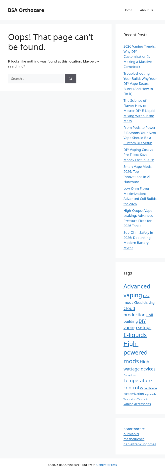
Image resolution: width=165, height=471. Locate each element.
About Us (146, 10)
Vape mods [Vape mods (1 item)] (150, 394)
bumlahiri (131, 434)
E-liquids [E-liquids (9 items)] (135, 335)
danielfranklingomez (140, 444)
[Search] (70, 78)
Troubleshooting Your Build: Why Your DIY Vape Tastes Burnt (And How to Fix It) (140, 83)
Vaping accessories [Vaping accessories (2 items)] (137, 404)
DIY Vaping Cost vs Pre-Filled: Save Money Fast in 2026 (139, 154)
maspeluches (134, 439)
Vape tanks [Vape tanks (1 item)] (142, 399)
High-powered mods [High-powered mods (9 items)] (136, 352)
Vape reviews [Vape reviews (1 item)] (130, 399)
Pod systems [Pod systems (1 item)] (130, 375)
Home (128, 10)
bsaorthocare (134, 428)
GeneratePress (106, 465)
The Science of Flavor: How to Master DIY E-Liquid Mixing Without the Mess (139, 110)
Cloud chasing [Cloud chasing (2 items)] (144, 302)
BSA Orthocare (26, 10)
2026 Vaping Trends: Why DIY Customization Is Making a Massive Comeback (140, 56)
